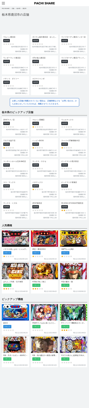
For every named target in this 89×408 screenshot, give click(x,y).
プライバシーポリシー (52, 397)
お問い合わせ (49, 393)
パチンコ (5, 383)
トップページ (6, 393)
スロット (48, 383)
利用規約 (5, 397)
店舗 (13, 8)
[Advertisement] (44, 25)
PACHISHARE (6, 8)
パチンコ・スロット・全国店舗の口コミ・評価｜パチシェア (44, 3)
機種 (3, 378)
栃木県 (18, 8)
